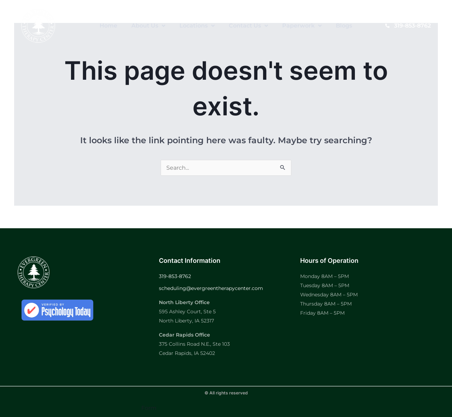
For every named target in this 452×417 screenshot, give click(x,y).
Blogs (344, 25)
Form (148, 408)
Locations (197, 25)
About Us (148, 25)
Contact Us (248, 25)
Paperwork (302, 25)
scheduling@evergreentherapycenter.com (211, 288)
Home (108, 25)
